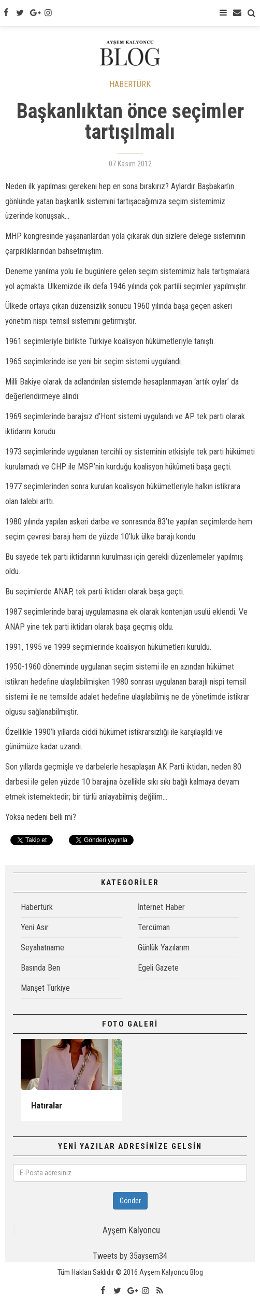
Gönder (130, 1201)
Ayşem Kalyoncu (131, 1230)
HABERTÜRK (130, 84)
